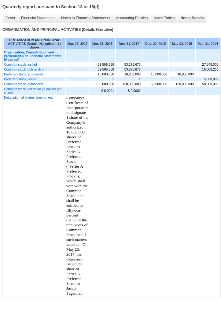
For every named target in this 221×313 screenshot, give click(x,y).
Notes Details (192, 18)
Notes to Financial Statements (85, 18)
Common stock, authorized (23, 84)
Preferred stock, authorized (23, 74)
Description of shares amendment (28, 97)
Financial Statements (38, 18)
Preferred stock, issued (20, 79)
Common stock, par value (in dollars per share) (32, 90)
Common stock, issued (20, 64)
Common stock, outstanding (24, 69)
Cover (10, 18)
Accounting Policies (132, 18)
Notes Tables (164, 18)
